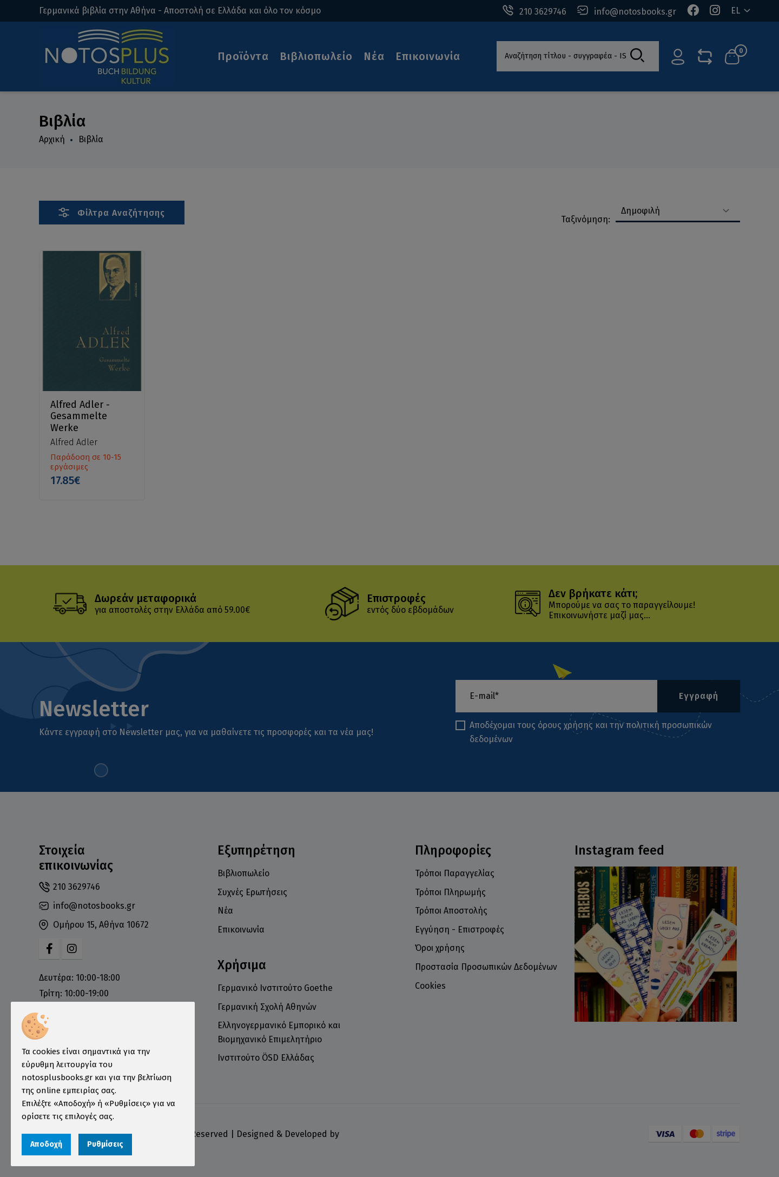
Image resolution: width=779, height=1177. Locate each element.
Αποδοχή (46, 1144)
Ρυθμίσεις (105, 1144)
